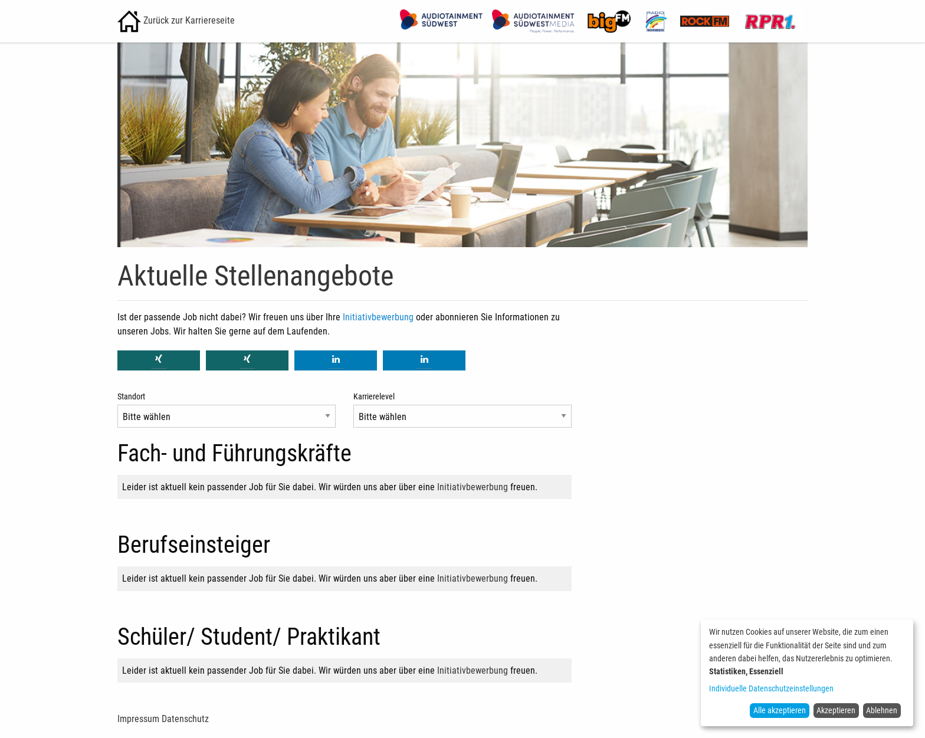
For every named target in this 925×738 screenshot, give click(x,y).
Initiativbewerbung (378, 317)
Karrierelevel (374, 396)
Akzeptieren (835, 710)
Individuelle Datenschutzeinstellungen (771, 688)
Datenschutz (185, 718)
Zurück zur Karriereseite (176, 20)
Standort (131, 396)
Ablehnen (881, 710)
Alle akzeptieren (779, 710)
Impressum (138, 718)
